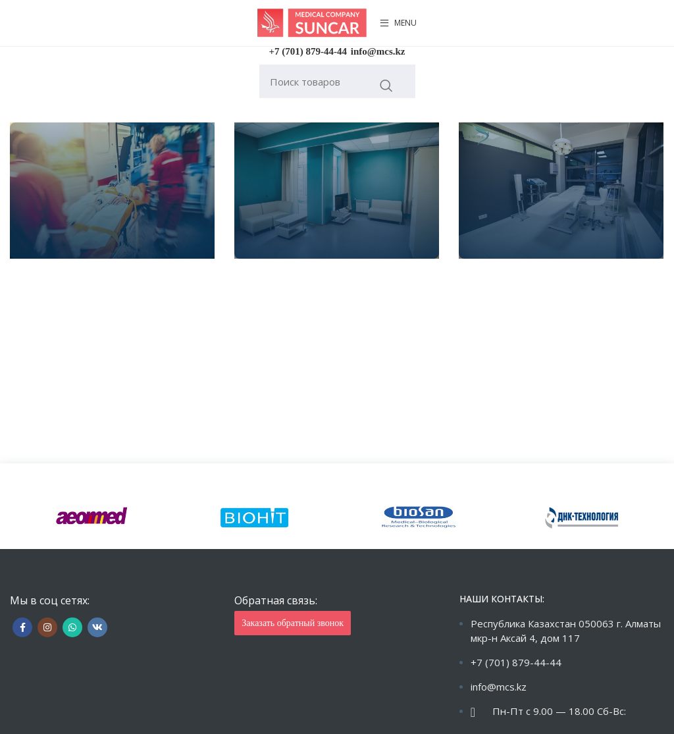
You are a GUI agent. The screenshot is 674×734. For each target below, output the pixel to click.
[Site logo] (312, 22)
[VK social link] (97, 627)
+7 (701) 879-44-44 (308, 51)
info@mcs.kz (378, 51)
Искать (387, 85)
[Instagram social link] (47, 627)
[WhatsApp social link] (72, 627)
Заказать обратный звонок (293, 623)
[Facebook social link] (22, 627)
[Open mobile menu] (398, 23)
